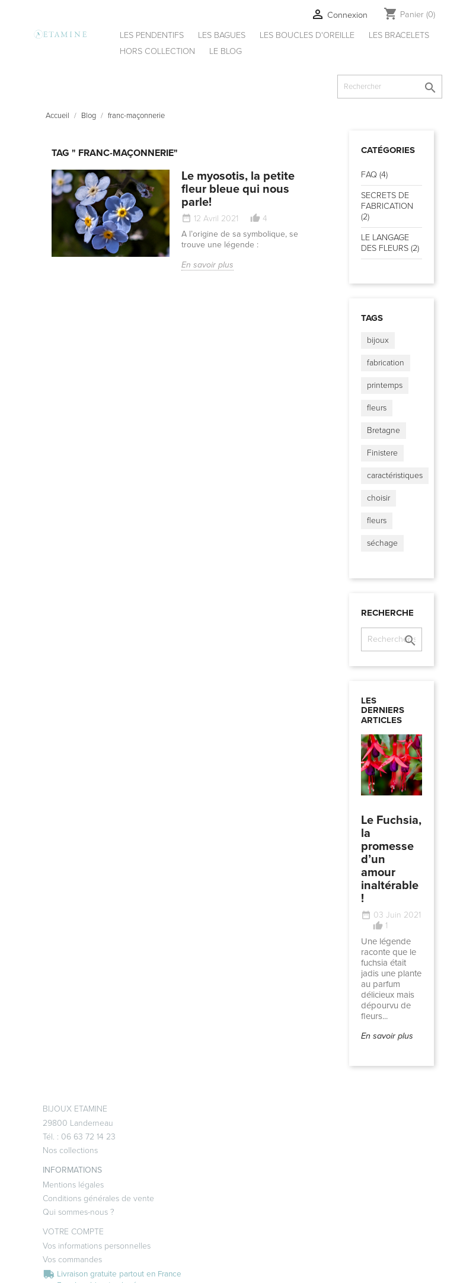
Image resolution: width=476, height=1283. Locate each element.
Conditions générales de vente (98, 1198)
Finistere (382, 453)
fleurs (376, 408)
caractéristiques (395, 475)
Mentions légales (73, 1185)
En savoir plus (207, 265)
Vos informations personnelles (97, 1246)
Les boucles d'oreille (307, 35)
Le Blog (225, 51)
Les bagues (221, 35)
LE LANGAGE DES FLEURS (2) (390, 243)
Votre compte (73, 1232)
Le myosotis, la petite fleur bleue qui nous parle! (238, 189)
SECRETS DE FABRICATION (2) (387, 206)
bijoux (378, 340)
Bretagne (383, 430)
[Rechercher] (389, 86)
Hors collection (157, 51)
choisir (378, 498)
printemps (384, 385)
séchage (382, 543)
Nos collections (70, 1150)
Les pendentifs (152, 35)
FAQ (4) (374, 175)
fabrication (385, 363)
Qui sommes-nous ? (78, 1212)
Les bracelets (399, 35)
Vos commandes (72, 1260)
